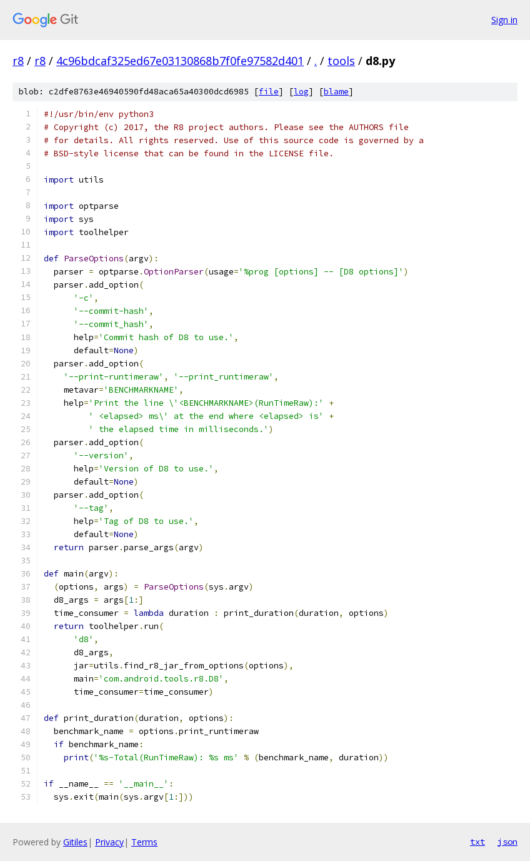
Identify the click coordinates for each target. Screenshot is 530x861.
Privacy (109, 842)
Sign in (504, 20)
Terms (144, 842)
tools (341, 60)
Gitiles (75, 842)
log (301, 91)
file (269, 91)
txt (477, 841)
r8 (18, 60)
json (508, 841)
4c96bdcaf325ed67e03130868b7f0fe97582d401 (180, 60)
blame (336, 91)
